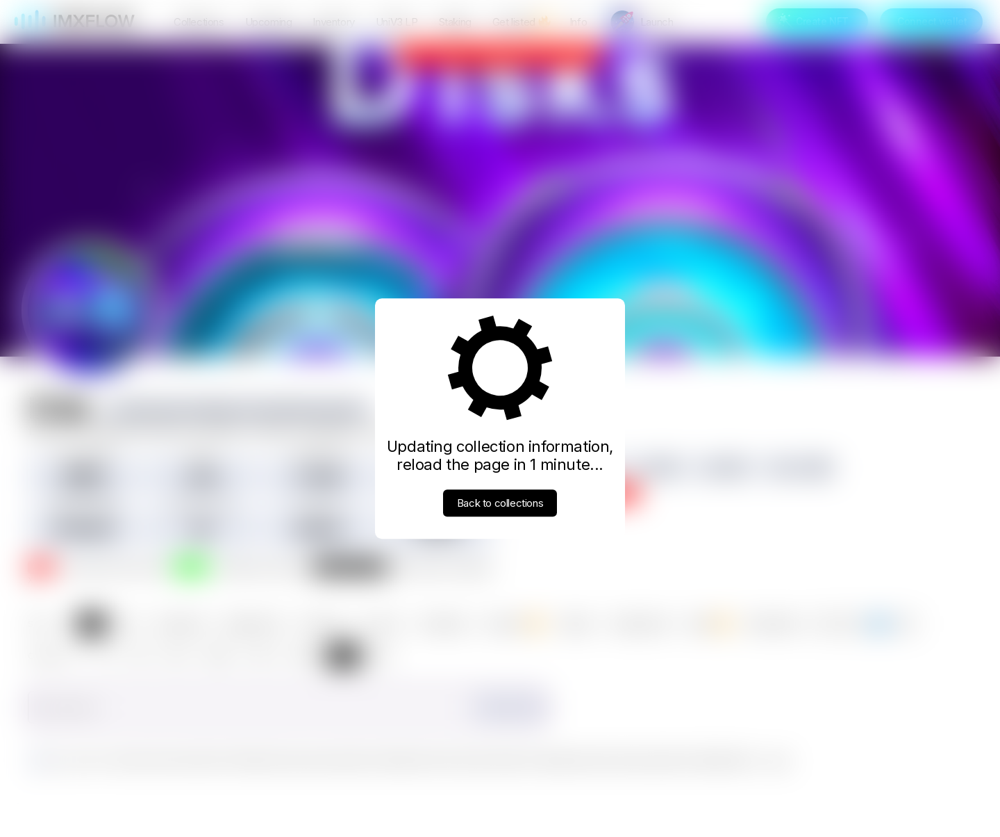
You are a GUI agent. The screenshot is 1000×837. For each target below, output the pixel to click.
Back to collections (500, 503)
